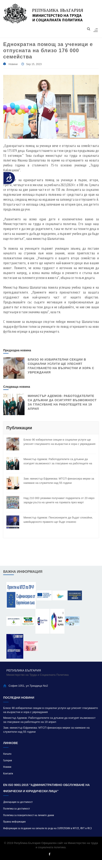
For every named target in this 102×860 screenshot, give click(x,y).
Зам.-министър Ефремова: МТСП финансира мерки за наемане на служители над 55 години (58, 480)
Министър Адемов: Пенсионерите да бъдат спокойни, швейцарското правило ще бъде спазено (58, 519)
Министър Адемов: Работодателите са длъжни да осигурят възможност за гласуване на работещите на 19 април (57, 461)
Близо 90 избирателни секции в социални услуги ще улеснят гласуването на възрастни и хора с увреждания (59, 442)
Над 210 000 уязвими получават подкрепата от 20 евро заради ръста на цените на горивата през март (59, 500)
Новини (13, 64)
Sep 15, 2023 (34, 64)
